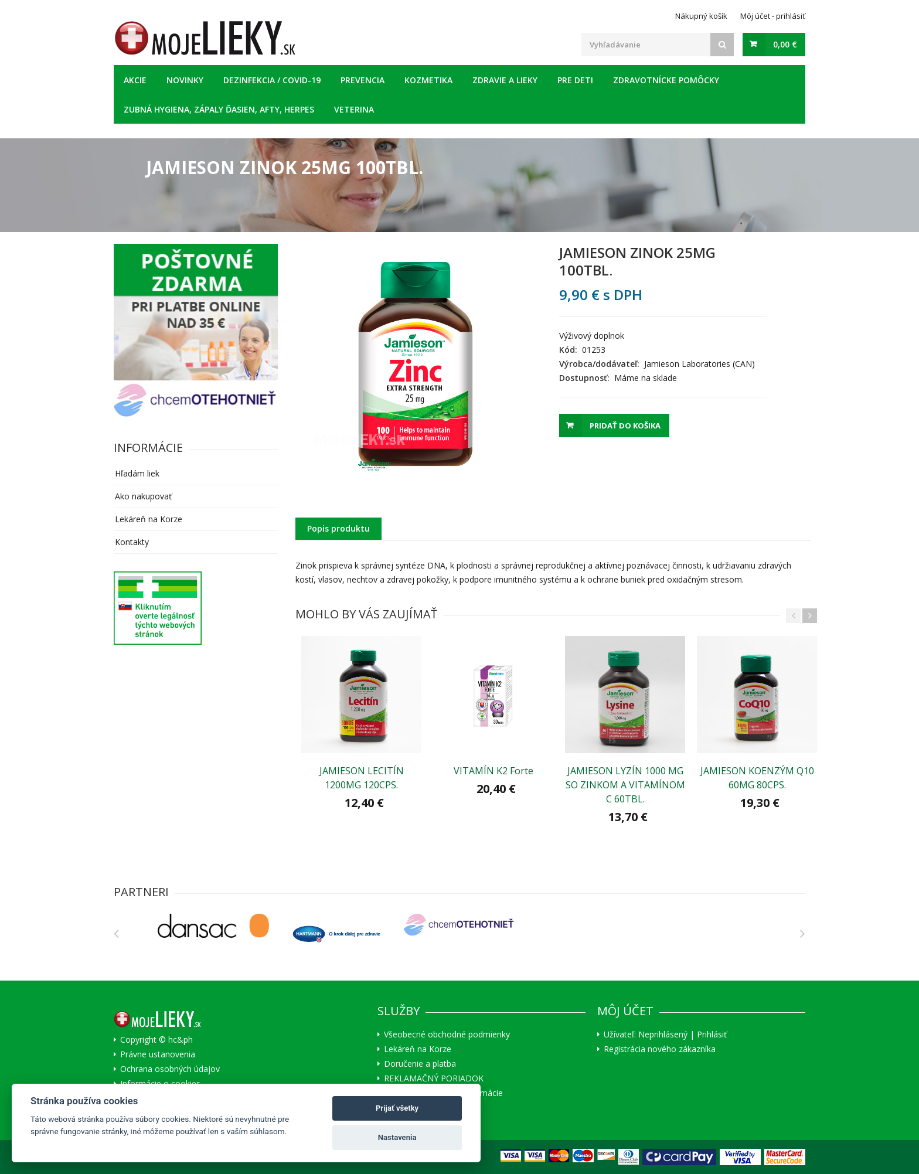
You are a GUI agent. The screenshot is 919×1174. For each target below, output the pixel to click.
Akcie (135, 80)
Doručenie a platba (420, 1064)
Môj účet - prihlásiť (772, 16)
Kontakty (132, 541)
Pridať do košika (625, 425)
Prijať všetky (397, 1108)
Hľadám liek (137, 473)
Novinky (184, 80)
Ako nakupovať (143, 496)
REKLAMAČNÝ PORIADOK (434, 1078)
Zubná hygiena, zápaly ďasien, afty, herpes (219, 109)
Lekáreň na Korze (148, 519)
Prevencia (362, 80)
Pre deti (575, 80)
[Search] (722, 44)
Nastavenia (397, 1137)
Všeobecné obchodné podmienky (447, 1034)
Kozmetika (428, 80)
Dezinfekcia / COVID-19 (272, 80)
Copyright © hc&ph (156, 1040)
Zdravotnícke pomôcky (666, 80)
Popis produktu (338, 528)
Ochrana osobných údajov (170, 1069)
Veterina (354, 109)
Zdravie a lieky (504, 80)
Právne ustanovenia (157, 1054)
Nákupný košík (701, 16)
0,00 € (785, 44)
